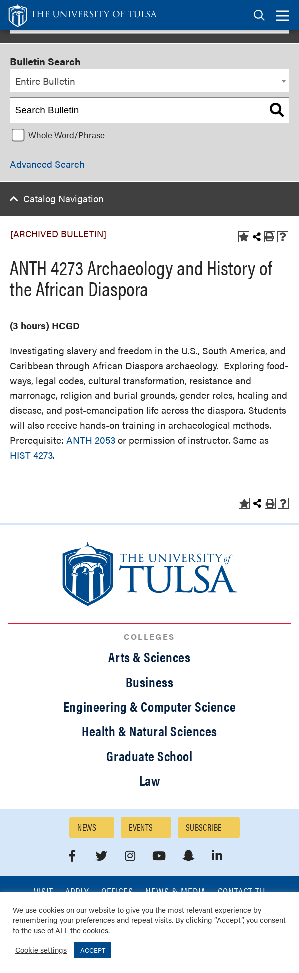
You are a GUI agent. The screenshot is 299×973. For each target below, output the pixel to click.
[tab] (259, 15)
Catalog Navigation (63, 198)
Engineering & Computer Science (149, 706)
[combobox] (149, 81)
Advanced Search (47, 164)
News (86, 827)
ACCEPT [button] (92, 950)
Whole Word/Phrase (66, 135)
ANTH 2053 (90, 440)
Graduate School (149, 755)
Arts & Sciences (149, 656)
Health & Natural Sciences (149, 730)
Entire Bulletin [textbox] (45, 81)
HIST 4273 (31, 455)
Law (149, 780)
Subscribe (204, 827)
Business (149, 681)
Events (141, 827)
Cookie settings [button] (41, 949)
